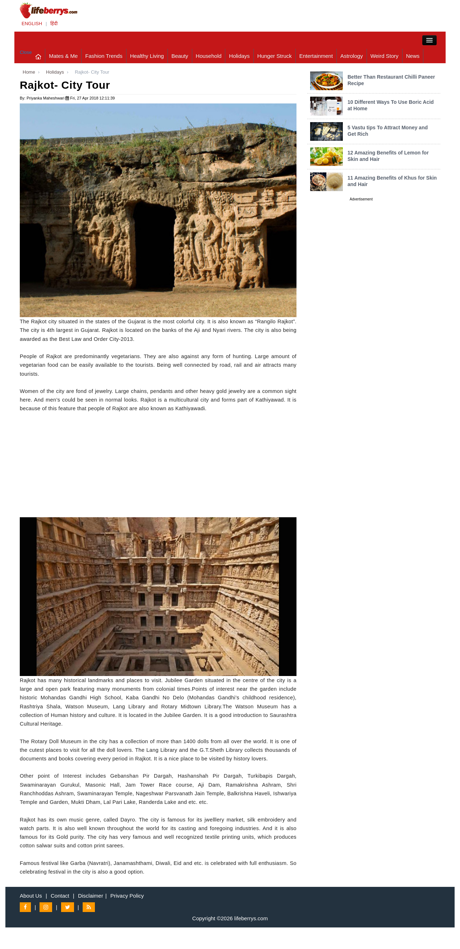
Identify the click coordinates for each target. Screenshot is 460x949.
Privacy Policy (127, 896)
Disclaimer (90, 896)
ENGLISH (32, 23)
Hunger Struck (274, 56)
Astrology (351, 56)
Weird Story (385, 56)
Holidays (239, 56)
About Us (31, 896)
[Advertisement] (158, 467)
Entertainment (316, 56)
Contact (60, 896)
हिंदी (54, 23)
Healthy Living (147, 56)
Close (26, 52)
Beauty (179, 56)
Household (209, 56)
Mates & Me (63, 56)
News (413, 56)
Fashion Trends (103, 56)
